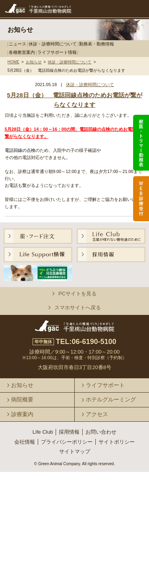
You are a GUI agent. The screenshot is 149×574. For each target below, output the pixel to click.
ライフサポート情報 (57, 52)
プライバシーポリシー (67, 442)
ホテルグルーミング (111, 399)
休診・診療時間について (53, 43)
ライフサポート (105, 385)
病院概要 (22, 399)
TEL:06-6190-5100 (86, 342)
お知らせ (34, 62)
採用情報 (69, 432)
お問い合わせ (100, 432)
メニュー (132, 9)
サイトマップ (74, 451)
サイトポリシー (117, 442)
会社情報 (24, 442)
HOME (13, 62)
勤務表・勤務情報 (96, 43)
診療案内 (22, 414)
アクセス (97, 414)
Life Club (43, 432)
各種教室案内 (22, 52)
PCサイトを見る (77, 294)
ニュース (17, 43)
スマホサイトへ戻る (77, 308)
